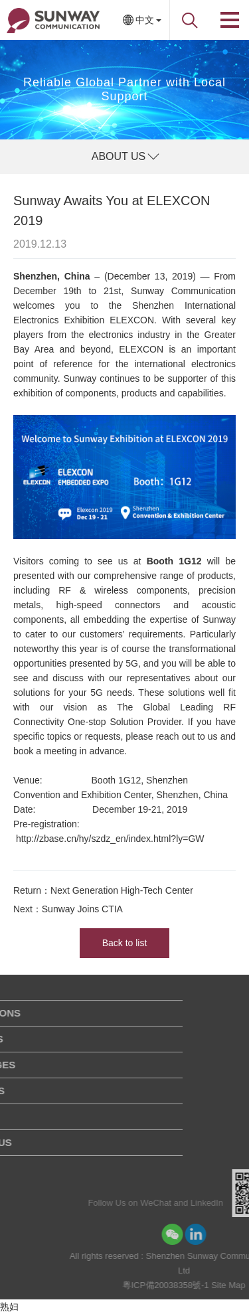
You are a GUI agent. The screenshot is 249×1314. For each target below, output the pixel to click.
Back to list (124, 943)
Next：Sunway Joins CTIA (68, 909)
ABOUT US (119, 156)
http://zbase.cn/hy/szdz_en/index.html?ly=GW (110, 838)
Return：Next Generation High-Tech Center (103, 890)
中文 (144, 20)
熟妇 (9, 1306)
